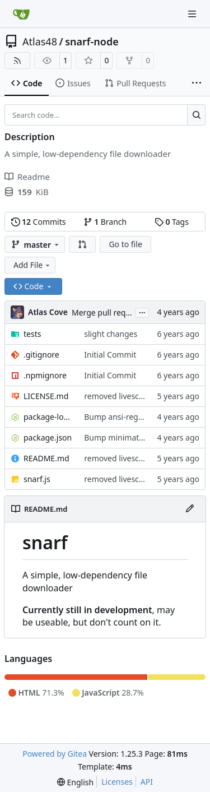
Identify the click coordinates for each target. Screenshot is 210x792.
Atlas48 (39, 41)
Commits (38, 221)
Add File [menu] (32, 265)
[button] (82, 244)
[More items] (197, 83)
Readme (27, 176)
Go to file (125, 244)
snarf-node (92, 41)
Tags (172, 221)
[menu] (75, 782)
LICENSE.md (46, 396)
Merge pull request (107, 312)
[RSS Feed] (17, 60)
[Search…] (196, 115)
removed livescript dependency (141, 396)
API (147, 781)
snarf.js (37, 479)
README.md (46, 458)
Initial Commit (110, 354)
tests (32, 333)
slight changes (110, 333)
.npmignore (45, 375)
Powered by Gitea (54, 753)
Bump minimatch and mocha (137, 437)
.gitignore (41, 354)
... (142, 312)
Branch (105, 221)
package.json (48, 437)
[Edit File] (190, 508)
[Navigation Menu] (193, 13)
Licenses (117, 781)
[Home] (21, 14)
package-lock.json (48, 416)
